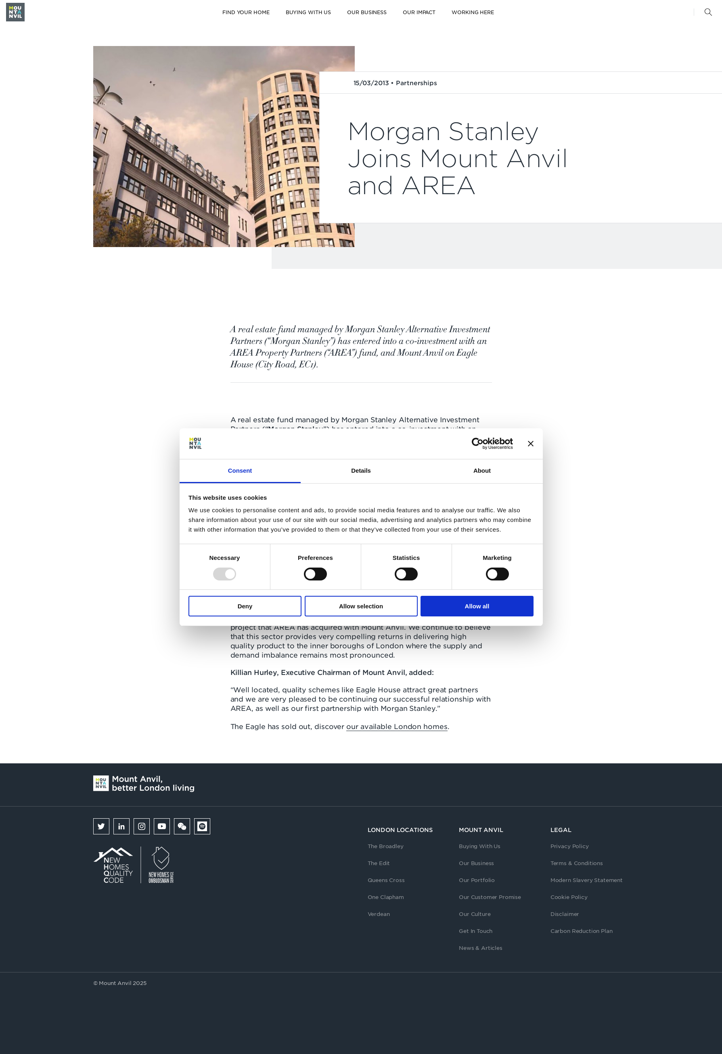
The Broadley (386, 845)
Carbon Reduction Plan (581, 930)
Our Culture (474, 913)
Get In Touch (475, 930)
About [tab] (482, 470)
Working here (473, 12)
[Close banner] (531, 443)
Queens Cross (386, 879)
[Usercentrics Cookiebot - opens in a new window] (477, 444)
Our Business (367, 12)
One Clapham (386, 896)
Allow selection (361, 606)
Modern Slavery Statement (586, 879)
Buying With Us (479, 845)
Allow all (477, 606)
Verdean (379, 913)
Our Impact (419, 12)
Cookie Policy (569, 896)
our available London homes (396, 726)
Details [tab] (361, 470)
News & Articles (480, 947)
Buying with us (308, 12)
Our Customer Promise (490, 896)
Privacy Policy (569, 845)
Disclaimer (564, 913)
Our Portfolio (477, 879)
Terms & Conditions (576, 862)
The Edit (379, 862)
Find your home (246, 12)
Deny (245, 606)
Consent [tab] (240, 470)
